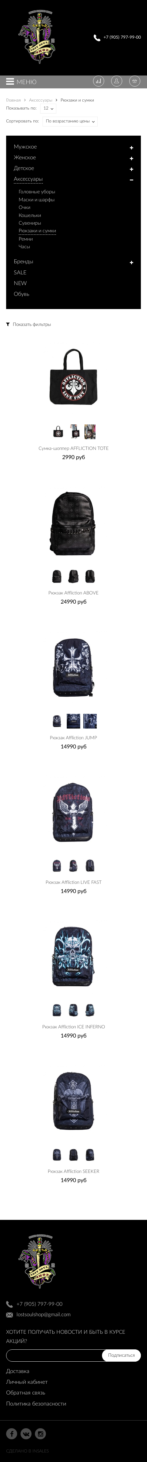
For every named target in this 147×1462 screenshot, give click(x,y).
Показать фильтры (32, 324)
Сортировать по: (22, 121)
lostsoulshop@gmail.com (44, 1314)
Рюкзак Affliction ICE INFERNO (73, 1027)
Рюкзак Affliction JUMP (73, 738)
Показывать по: (21, 108)
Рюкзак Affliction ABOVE (73, 593)
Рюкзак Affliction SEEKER (73, 1171)
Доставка (17, 1371)
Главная (13, 100)
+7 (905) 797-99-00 (122, 37)
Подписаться (121, 1355)
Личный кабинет (27, 1382)
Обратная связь (25, 1393)
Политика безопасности (36, 1404)
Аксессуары (38, 100)
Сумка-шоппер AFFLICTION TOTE (74, 448)
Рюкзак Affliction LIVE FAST (74, 882)
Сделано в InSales (27, 1451)
